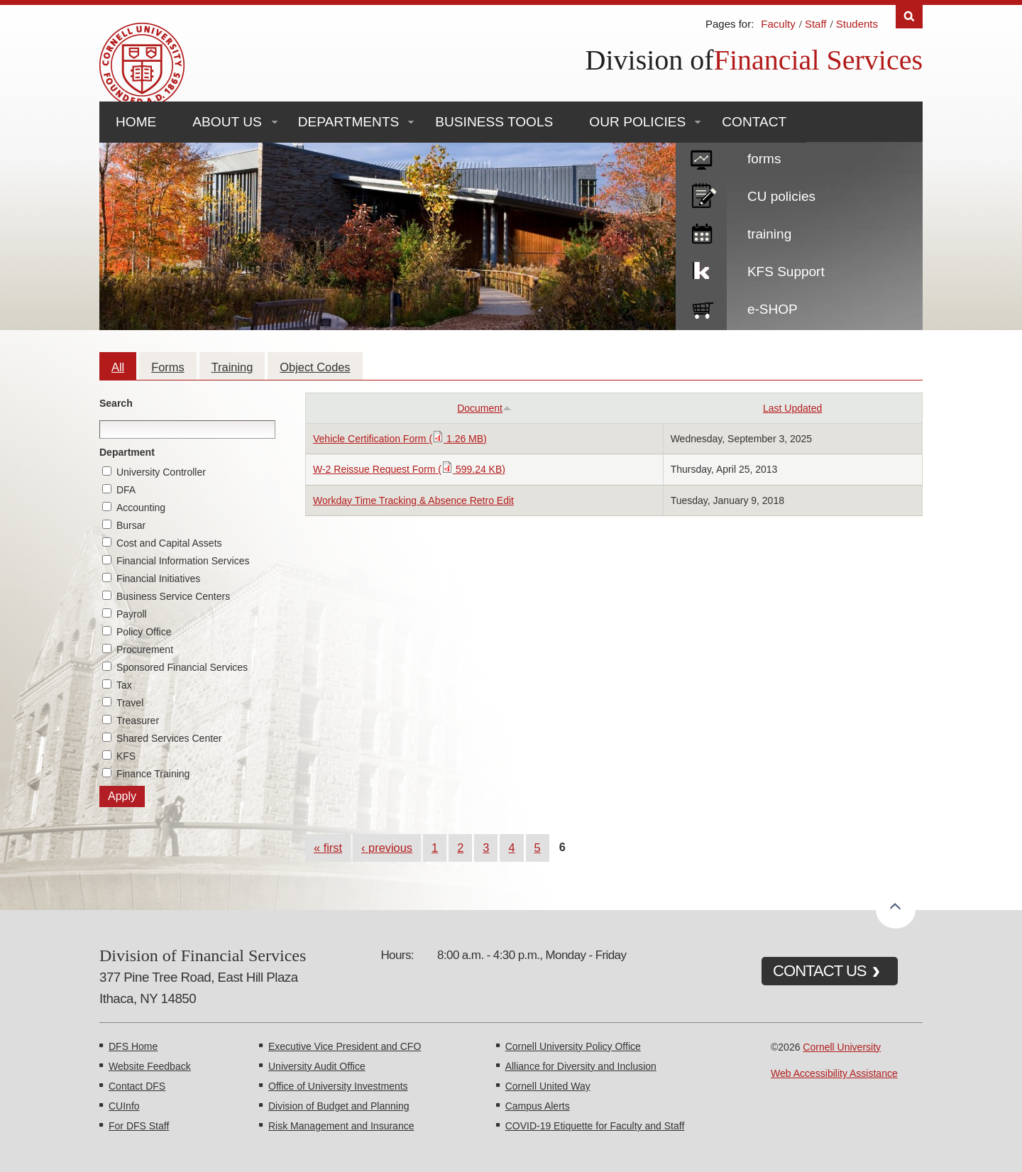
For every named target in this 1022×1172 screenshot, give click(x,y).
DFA (126, 489)
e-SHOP (772, 309)
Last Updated (792, 408)
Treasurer (137, 720)
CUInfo (124, 1106)
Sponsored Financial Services (182, 667)
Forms (167, 367)
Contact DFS (137, 1086)
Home (136, 121)
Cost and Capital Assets (169, 543)
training (769, 233)
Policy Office (144, 631)
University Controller (161, 472)
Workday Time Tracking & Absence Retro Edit (413, 500)
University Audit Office (317, 1066)
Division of (650, 60)
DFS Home (133, 1046)
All (117, 367)
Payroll (131, 614)
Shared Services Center (169, 738)
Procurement (144, 649)
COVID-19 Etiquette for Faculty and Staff (595, 1126)
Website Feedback (150, 1066)
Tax (124, 685)
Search (116, 403)
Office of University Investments (338, 1086)
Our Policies (637, 121)
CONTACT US (820, 971)
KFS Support (786, 271)
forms (764, 158)
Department (127, 452)
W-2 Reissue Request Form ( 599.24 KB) (409, 469)
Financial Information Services (183, 560)
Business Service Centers (173, 596)
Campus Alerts (537, 1106)
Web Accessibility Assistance (834, 1073)
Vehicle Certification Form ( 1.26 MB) (400, 438)
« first (328, 847)
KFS (126, 756)
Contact (754, 121)
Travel (129, 702)
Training (232, 367)
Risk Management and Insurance (341, 1126)
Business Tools (494, 121)
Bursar (130, 525)
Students (857, 24)
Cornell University (842, 1047)
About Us (226, 121)
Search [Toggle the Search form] (909, 16)
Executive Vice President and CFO (344, 1046)
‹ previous (386, 847)
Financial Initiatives (158, 578)
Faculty (778, 24)
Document (484, 408)
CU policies (781, 196)
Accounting (140, 507)
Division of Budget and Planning (338, 1106)
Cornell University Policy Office (573, 1046)
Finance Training (153, 773)
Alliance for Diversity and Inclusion (580, 1066)
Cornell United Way (547, 1086)
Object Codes (315, 367)
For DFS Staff (139, 1126)
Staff (816, 24)
